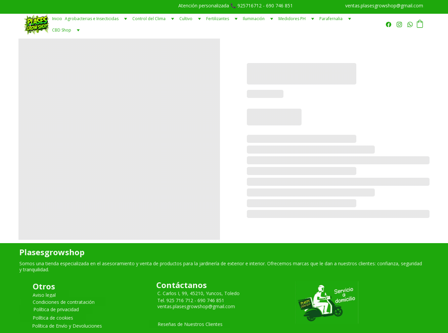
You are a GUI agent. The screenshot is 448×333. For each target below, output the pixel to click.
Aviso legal (44, 295)
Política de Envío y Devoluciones (67, 326)
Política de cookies (53, 318)
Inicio (57, 18)
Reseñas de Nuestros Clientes (190, 324)
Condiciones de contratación (63, 302)
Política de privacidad (56, 309)
